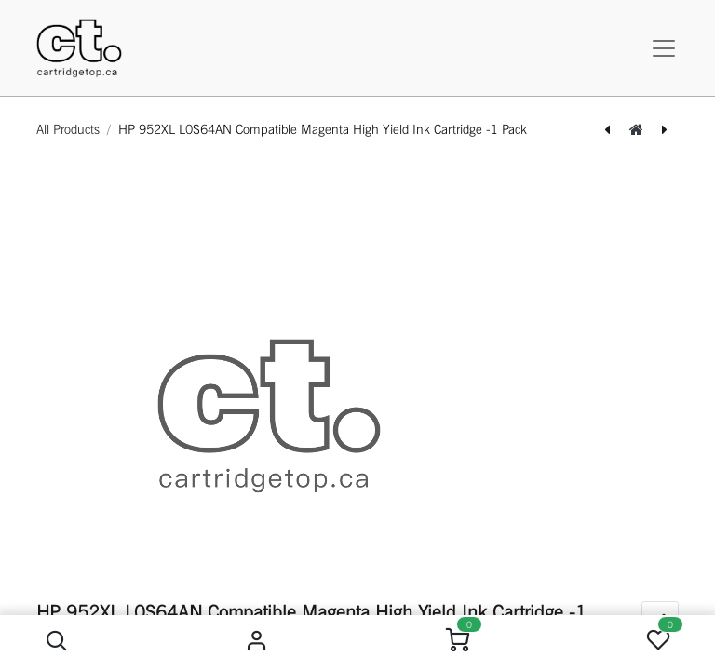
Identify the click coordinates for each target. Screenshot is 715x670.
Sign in (257, 641)
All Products (68, 129)
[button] (56, 641)
